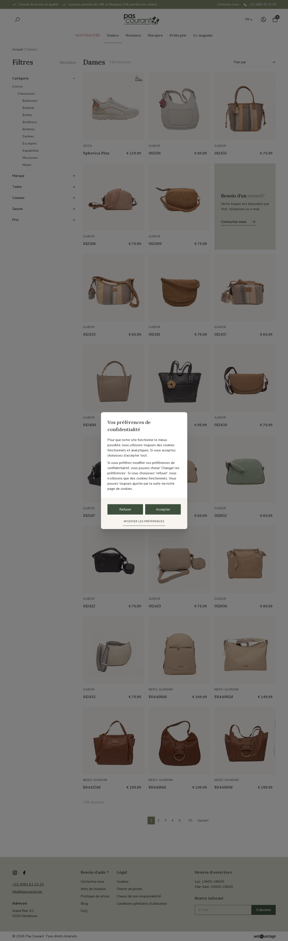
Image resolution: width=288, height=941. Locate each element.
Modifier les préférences (144, 521)
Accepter (163, 509)
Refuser (125, 509)
